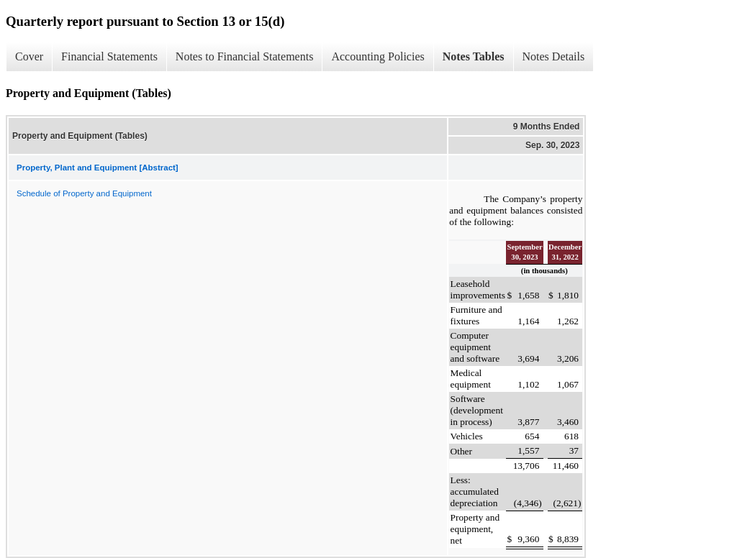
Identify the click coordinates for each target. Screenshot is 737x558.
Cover (29, 56)
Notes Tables (474, 56)
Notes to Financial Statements (245, 56)
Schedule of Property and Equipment (84, 193)
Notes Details (554, 56)
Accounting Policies (377, 56)
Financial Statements (109, 56)
